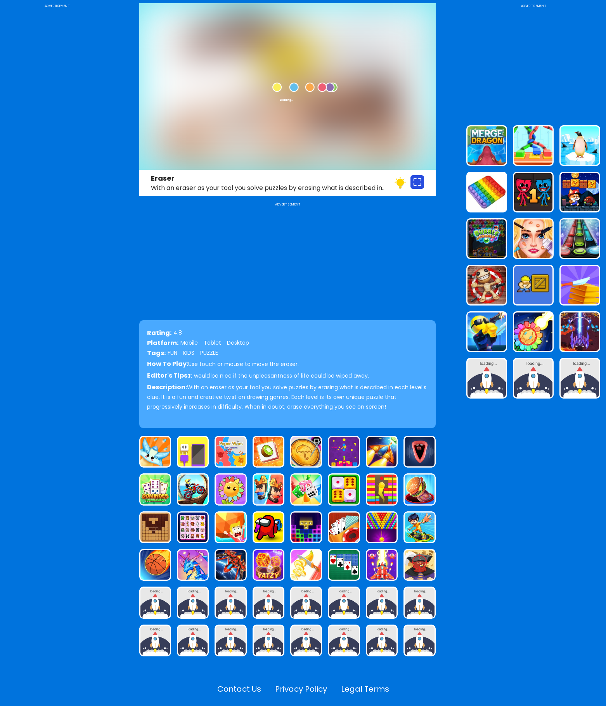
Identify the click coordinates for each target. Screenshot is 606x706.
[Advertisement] (57, 125)
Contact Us (239, 689)
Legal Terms (365, 689)
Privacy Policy (301, 689)
